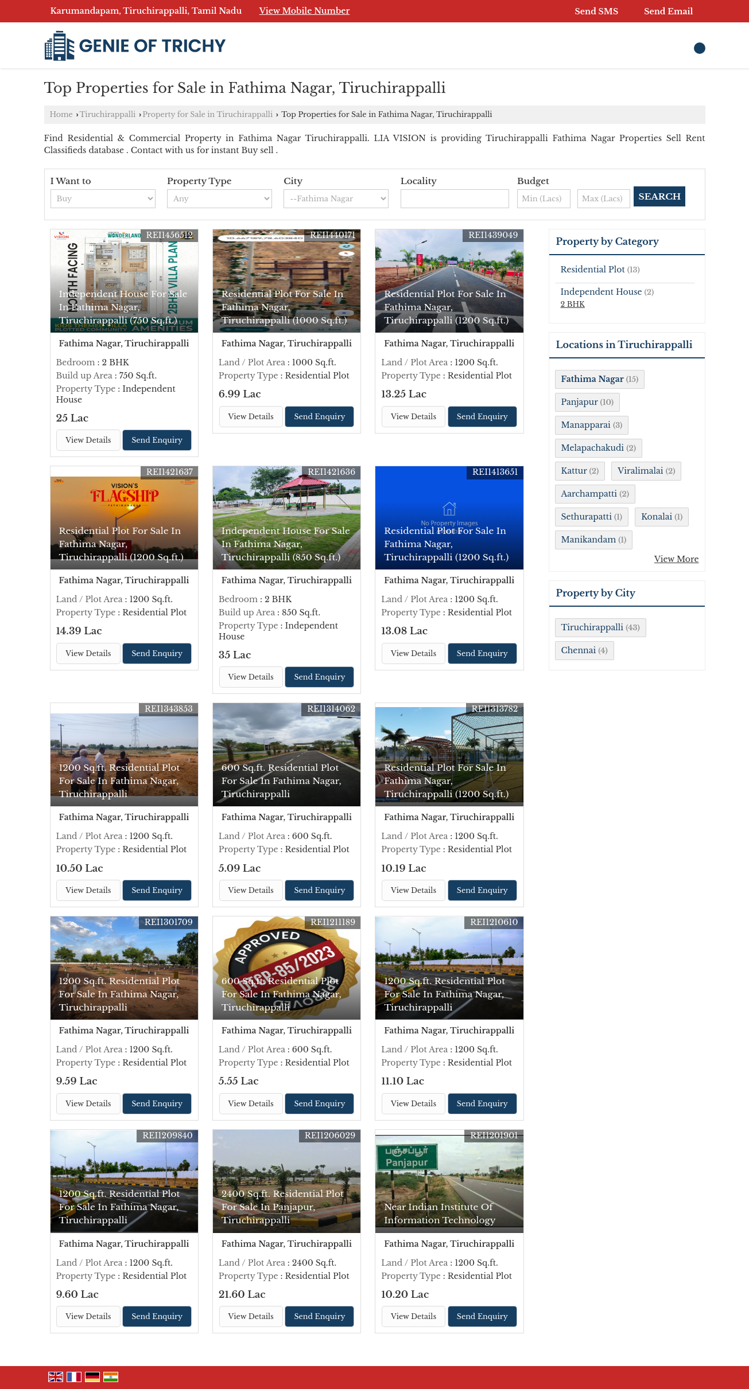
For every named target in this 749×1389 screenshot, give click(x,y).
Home (61, 114)
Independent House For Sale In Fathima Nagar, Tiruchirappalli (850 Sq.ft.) (286, 544)
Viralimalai (640, 471)
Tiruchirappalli (108, 114)
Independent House (601, 292)
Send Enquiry (157, 440)
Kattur (574, 471)
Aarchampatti (589, 494)
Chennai (578, 650)
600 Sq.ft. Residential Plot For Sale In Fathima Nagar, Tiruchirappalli (281, 780)
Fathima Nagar (592, 379)
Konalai (656, 517)
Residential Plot (593, 269)
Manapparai (586, 425)
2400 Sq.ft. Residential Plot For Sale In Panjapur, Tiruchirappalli (283, 1207)
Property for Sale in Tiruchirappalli (207, 114)
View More (676, 559)
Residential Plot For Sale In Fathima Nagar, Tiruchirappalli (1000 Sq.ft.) (284, 307)
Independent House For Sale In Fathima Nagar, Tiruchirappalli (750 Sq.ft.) (123, 307)
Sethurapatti (586, 517)
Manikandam (588, 539)
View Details (88, 440)
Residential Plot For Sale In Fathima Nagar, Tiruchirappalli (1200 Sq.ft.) (446, 307)
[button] (304, 11)
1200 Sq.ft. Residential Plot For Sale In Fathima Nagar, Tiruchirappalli (119, 780)
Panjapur (579, 402)
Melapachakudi (592, 448)
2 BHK (573, 304)
